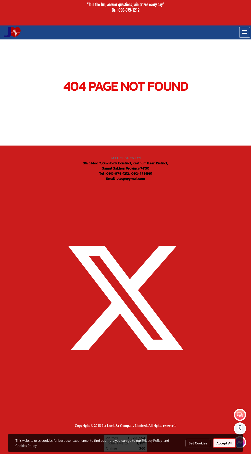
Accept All (224, 443)
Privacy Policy (152, 440)
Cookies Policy (26, 445)
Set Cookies (198, 443)
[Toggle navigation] (244, 32)
